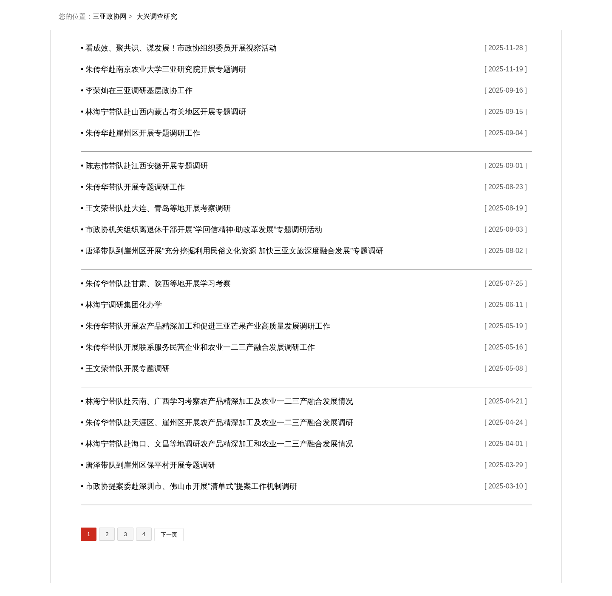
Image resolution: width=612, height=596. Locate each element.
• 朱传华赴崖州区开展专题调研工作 (140, 133)
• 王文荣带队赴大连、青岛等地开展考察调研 (156, 208)
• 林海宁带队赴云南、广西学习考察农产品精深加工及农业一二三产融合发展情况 (217, 401)
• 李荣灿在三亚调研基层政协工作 (137, 90)
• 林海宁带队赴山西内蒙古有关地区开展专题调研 (163, 112)
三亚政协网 (110, 16)
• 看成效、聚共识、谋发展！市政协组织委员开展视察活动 (179, 48)
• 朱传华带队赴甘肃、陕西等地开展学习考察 (156, 283)
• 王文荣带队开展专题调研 (125, 368)
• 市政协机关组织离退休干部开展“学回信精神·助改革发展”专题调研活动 (201, 229)
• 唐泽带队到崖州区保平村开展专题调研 (148, 465)
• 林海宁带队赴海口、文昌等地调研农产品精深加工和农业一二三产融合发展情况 (217, 444)
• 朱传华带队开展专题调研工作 (133, 187)
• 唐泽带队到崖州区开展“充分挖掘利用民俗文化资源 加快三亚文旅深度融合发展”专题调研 (232, 251)
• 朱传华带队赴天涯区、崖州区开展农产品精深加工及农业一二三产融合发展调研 (217, 422)
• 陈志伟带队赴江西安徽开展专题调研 (144, 166)
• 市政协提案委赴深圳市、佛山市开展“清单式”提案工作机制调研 (189, 486)
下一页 (169, 534)
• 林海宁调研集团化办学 (121, 305)
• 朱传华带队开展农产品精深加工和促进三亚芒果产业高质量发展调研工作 (205, 326)
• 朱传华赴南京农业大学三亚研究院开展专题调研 (163, 69)
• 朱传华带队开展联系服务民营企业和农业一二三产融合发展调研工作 (198, 347)
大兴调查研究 (156, 16)
